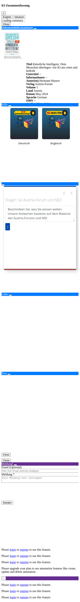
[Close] (3, 13)
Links (4, 294)
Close (6, 24)
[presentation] (29, 495)
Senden (7, 503)
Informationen (35, 77)
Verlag (30, 84)
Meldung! (7, 463)
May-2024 (42, 94)
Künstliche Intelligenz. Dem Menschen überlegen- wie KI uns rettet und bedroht (51, 67)
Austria (37, 90)
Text (4, 373)
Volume (31, 87)
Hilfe (4, 104)
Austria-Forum (43, 84)
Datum (30, 94)
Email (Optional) (11, 467)
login (13, 549)
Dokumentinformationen (17, 27)
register (24, 549)
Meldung (6, 474)
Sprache (31, 97)
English (7, 17)
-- (40, 74)
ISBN (29, 100)
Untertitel (32, 74)
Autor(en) (32, 80)
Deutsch (19, 17)
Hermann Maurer (49, 80)
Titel (29, 64)
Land (29, 90)
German (42, 97)
